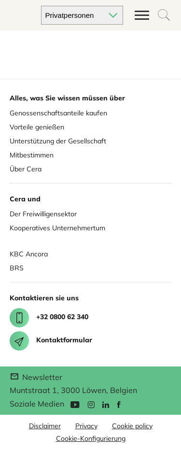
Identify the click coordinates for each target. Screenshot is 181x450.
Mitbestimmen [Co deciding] (32, 155)
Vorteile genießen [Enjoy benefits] (37, 127)
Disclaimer (45, 426)
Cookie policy (132, 426)
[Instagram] (91, 404)
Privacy (86, 426)
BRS (17, 268)
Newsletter (36, 377)
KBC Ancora (29, 254)
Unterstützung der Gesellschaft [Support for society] (58, 141)
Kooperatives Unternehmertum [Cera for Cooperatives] (57, 228)
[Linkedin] (106, 404)
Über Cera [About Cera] (26, 169)
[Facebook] (118, 404)
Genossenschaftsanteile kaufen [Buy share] (58, 113)
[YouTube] (75, 404)
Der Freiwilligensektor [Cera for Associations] (43, 214)
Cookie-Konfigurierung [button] (90, 438)
